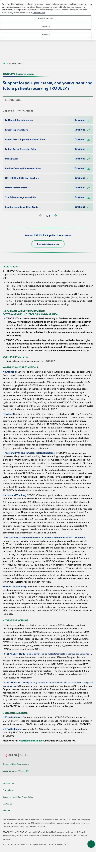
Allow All (46, 34)
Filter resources (13, 99)
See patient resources (48, 243)
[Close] (91, 4)
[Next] (55, 215)
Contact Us (7, 803)
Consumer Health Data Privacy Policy (18, 797)
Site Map (6, 810)
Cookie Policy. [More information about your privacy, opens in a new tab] (39, 12)
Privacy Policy (8, 790)
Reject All (46, 26)
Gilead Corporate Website (16, 771)
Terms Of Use (8, 783)
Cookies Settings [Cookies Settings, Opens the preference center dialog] (45, 18)
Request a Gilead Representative (16, 764)
